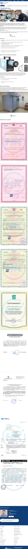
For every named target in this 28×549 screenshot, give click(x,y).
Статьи (1, 528)
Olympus (15, 544)
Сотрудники (1, 531)
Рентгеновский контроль (17, 531)
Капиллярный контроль (17, 528)
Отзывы (1, 534)
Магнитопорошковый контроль (18, 534)
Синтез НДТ (15, 541)
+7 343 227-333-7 (12, 513)
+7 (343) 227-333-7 (9, 0)
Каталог (2, 5)
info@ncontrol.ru (2, 0)
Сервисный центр (2, 541)
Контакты (22, 0)
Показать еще (2, 544)
